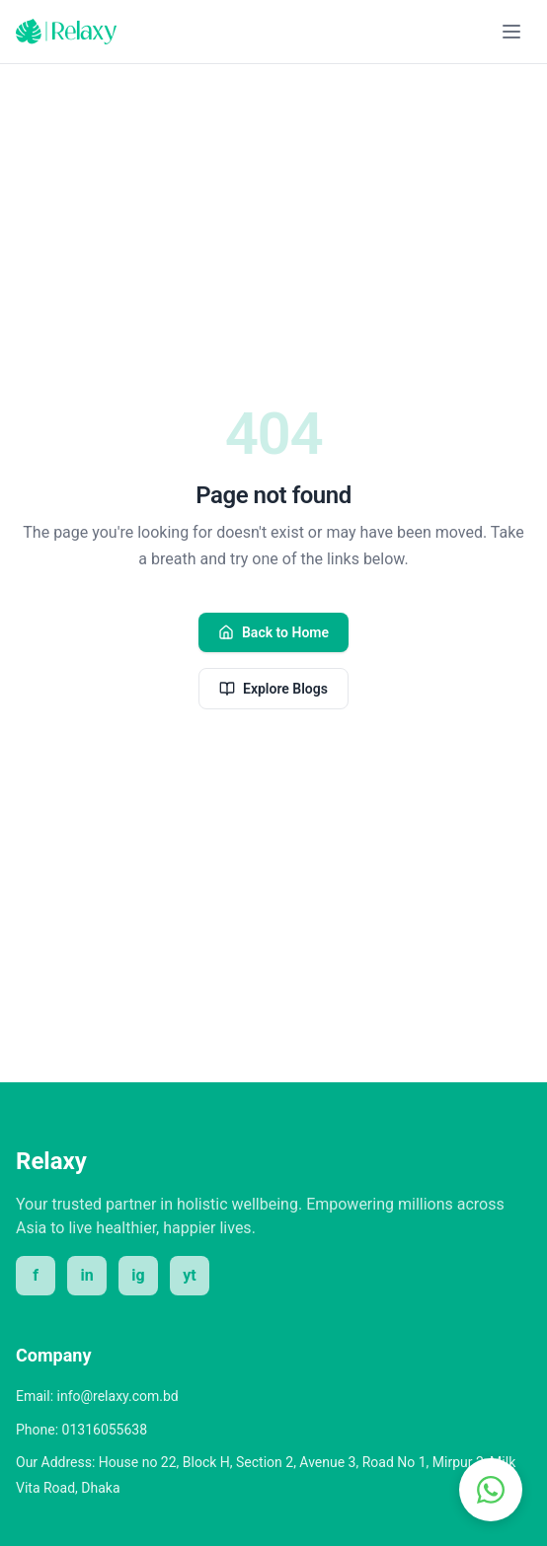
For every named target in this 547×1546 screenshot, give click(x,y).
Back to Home (273, 632)
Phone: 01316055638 (81, 1429)
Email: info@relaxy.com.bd (97, 1396)
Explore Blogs (273, 689)
